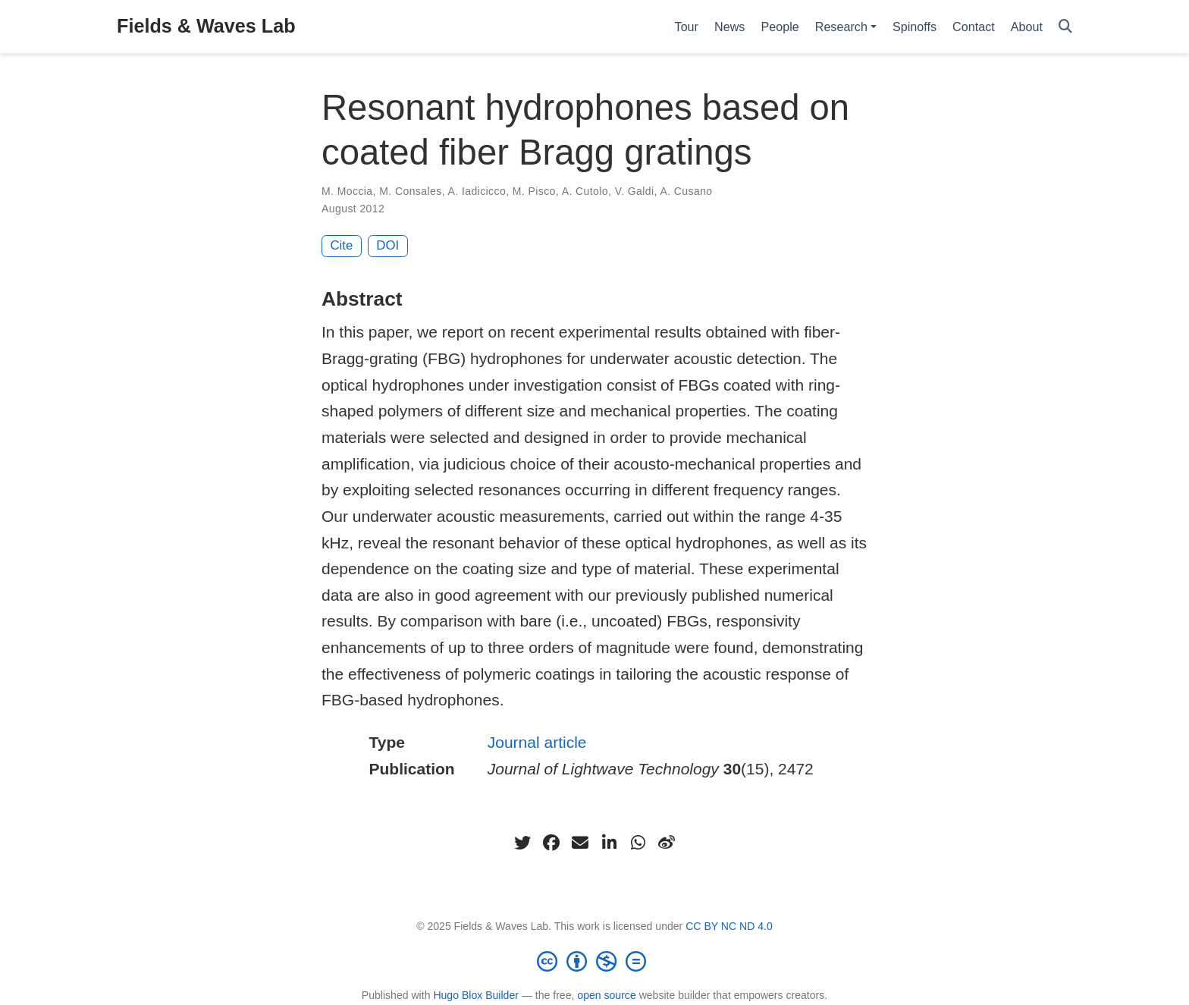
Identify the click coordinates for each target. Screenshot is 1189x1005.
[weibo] (666, 842)
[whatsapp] (637, 842)
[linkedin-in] (609, 842)
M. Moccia (347, 191)
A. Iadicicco (477, 191)
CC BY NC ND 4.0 (729, 926)
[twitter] (522, 842)
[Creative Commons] (594, 961)
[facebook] (551, 842)
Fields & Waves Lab (206, 25)
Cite (342, 245)
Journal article (537, 742)
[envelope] (580, 842)
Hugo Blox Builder (476, 995)
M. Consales (410, 191)
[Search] (1065, 27)
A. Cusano (686, 191)
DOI (387, 245)
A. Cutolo (585, 191)
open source (606, 995)
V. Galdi (634, 191)
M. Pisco (534, 191)
